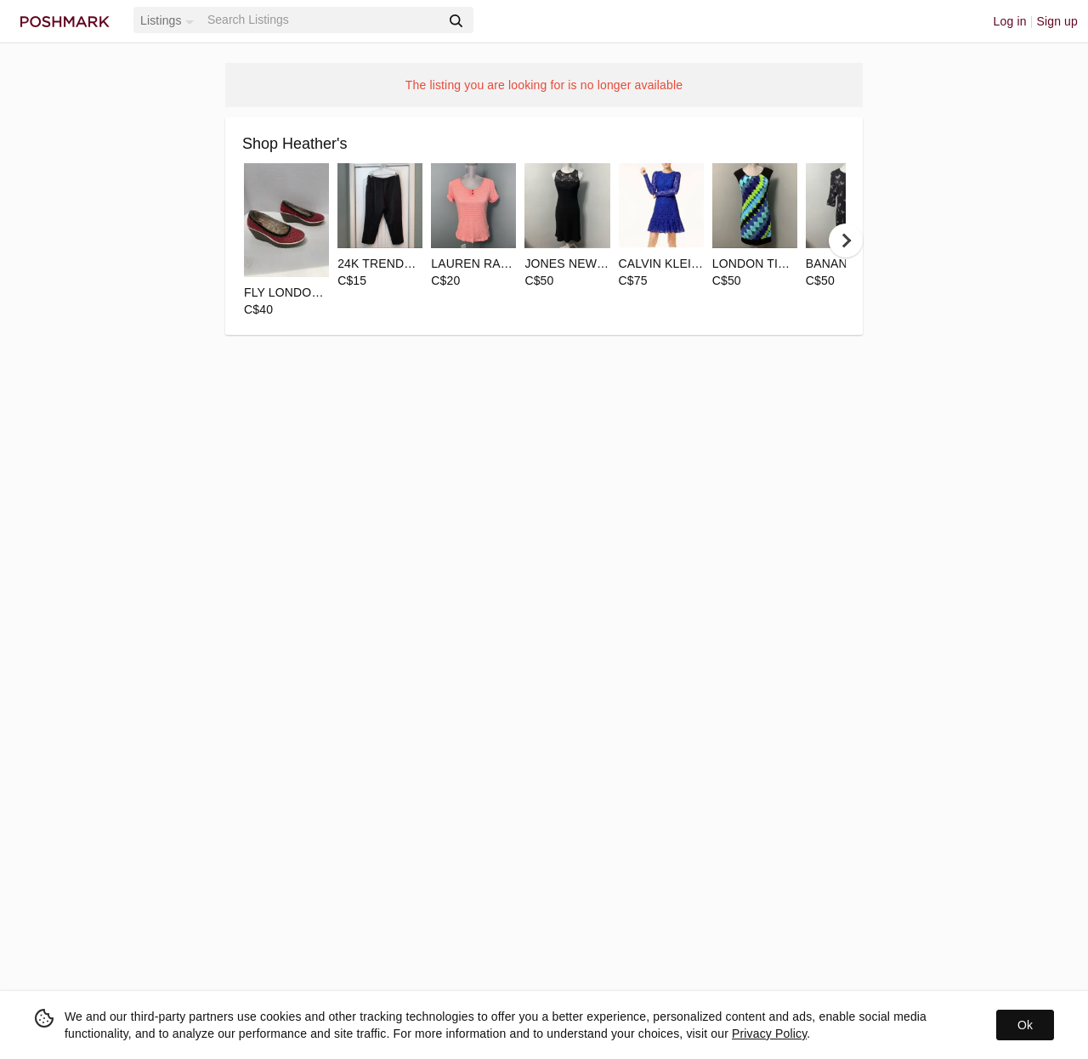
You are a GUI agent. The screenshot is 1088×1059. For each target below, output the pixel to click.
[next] (846, 241)
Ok (1025, 1025)
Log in (1010, 21)
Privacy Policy (769, 1033)
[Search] (322, 20)
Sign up (1057, 21)
